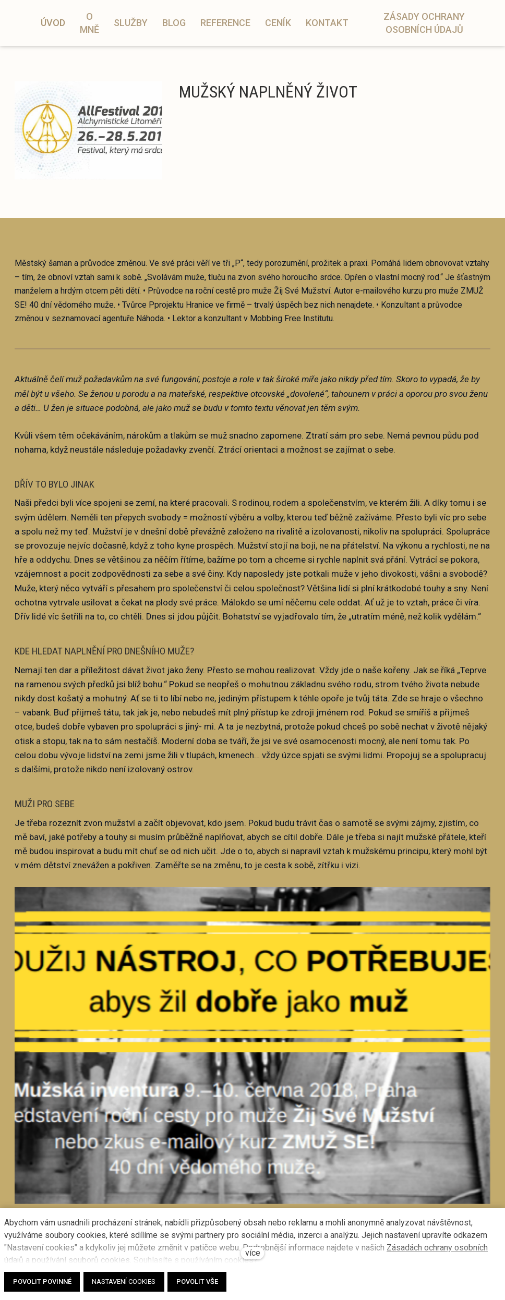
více (252, 1253)
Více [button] (429, 17)
